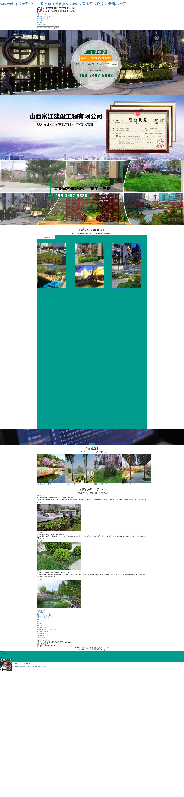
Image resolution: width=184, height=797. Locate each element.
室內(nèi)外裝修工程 (62, 237)
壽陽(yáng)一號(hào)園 (81, 289)
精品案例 (39, 20)
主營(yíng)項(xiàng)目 (43, 17)
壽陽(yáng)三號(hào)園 (119, 289)
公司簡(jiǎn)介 (41, 612)
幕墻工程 (74, 237)
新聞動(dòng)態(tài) (43, 18)
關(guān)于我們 (41, 15)
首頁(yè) (39, 13)
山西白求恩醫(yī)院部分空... (45, 265)
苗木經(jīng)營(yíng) (44, 241)
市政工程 (83, 237)
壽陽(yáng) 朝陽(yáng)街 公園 (46, 289)
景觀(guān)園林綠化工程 (45, 237)
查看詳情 (92, 444)
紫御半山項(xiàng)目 (118, 265)
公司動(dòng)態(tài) (43, 635)
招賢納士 (39, 22)
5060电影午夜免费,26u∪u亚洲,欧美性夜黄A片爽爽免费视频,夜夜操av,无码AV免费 (63, 4)
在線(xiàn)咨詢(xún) (6, 655)
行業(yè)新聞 (41, 637)
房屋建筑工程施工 (116, 237)
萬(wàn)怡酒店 (79, 265)
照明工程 (105, 237)
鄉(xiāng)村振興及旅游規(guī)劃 (134, 237)
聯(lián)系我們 (41, 24)
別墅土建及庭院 (94, 237)
